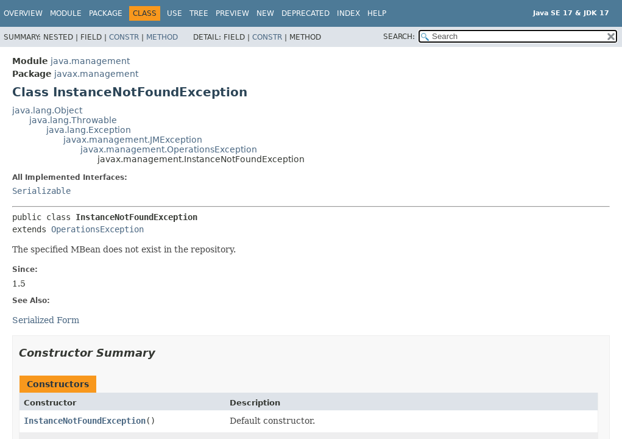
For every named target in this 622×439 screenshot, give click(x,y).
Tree (198, 13)
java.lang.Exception (88, 130)
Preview (232, 13)
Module (66, 13)
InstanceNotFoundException (85, 421)
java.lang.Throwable (73, 120)
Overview (23, 13)
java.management (90, 61)
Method (162, 37)
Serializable (41, 191)
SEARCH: (399, 36)
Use (174, 13)
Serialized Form (45, 320)
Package (105, 13)
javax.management (96, 74)
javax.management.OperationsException (168, 149)
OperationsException (97, 229)
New (265, 13)
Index (348, 13)
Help (376, 13)
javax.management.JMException (132, 140)
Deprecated (305, 13)
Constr (124, 37)
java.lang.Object (47, 110)
